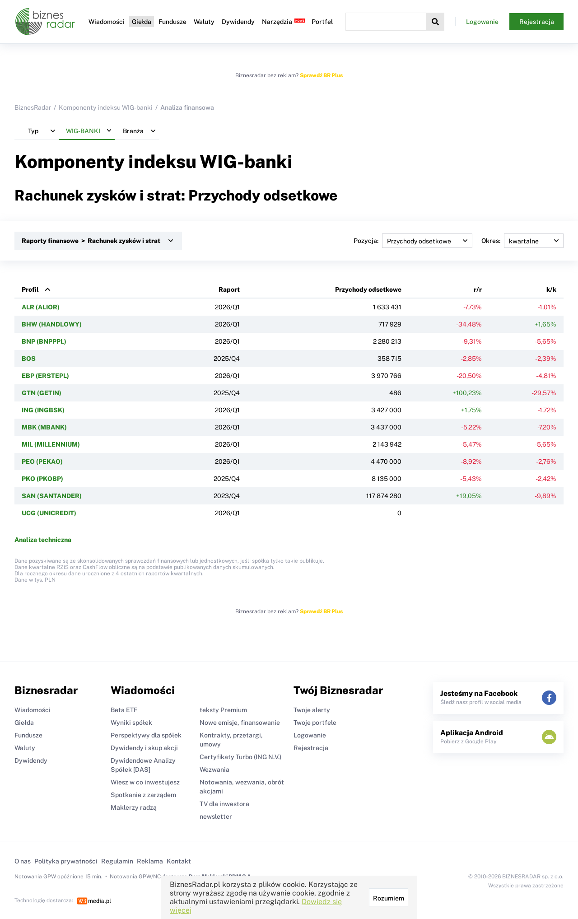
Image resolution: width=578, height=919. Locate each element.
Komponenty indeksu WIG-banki (106, 107)
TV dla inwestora (224, 803)
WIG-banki (246, 161)
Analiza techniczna (42, 539)
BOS (29, 358)
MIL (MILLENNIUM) (51, 444)
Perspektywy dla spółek (146, 735)
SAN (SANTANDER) (52, 495)
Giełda (141, 21)
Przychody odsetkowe (368, 289)
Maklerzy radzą (134, 807)
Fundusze (172, 21)
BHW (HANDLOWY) (52, 324)
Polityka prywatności (66, 861)
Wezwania (214, 769)
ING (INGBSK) (43, 410)
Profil (30, 289)
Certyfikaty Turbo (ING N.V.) (240, 756)
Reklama (150, 861)
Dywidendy (238, 21)
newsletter (216, 816)
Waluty (204, 21)
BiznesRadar (32, 107)
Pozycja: (413, 240)
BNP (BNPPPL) (44, 341)
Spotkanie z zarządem (143, 794)
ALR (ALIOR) (41, 307)
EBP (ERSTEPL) (45, 375)
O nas (22, 861)
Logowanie (482, 21)
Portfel (322, 21)
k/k (551, 289)
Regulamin (117, 861)
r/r (478, 289)
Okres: (522, 240)
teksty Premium (223, 710)
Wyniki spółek (131, 722)
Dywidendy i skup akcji (144, 747)
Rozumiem (388, 898)
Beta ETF (124, 710)
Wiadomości (107, 21)
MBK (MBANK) (44, 427)
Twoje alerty (312, 710)
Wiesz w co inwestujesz (145, 782)
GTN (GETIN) (41, 393)
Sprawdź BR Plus (321, 75)
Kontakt (179, 861)
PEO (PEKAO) (42, 461)
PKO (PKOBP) (42, 478)
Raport (229, 289)
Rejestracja (536, 21)
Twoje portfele (315, 722)
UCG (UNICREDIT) (49, 513)
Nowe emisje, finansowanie (240, 722)
